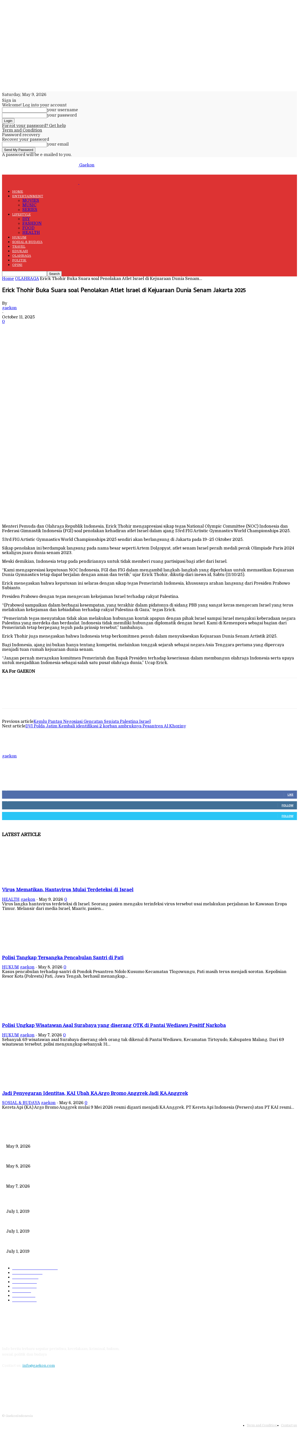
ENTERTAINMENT (27, 196)
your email (58, 144)
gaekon (9, 308)
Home (8, 278)
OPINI (17, 265)
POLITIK (19, 260)
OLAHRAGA (21, 256)
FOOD (28, 228)
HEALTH (31, 232)
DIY (26, 219)
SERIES (29, 209)
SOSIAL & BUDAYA (27, 242)
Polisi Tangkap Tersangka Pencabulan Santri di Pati (62, 957)
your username (62, 110)
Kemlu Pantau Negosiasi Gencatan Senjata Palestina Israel (92, 721)
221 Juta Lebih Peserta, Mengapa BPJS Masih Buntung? (54, 1223)
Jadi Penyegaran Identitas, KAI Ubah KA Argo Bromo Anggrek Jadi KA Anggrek (95, 1093)
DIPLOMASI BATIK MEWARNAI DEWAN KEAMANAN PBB (57, 1243)
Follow (287, 805)
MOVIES (30, 200)
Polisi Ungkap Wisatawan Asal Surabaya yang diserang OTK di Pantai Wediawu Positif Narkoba (114, 1025)
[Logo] (40, 182)
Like (290, 794)
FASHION (32, 223)
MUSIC (29, 205)
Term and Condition (22, 130)
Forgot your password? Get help (34, 125)
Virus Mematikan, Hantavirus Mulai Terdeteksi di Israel (67, 889)
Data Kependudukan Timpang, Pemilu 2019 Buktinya (52, 1203)
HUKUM (19, 237)
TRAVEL (18, 246)
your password (62, 115)
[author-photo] (14, 751)
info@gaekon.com (38, 1365)
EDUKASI (20, 251)
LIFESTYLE (21, 214)
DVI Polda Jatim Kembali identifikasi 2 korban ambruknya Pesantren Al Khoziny (105, 726)
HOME (17, 191)
